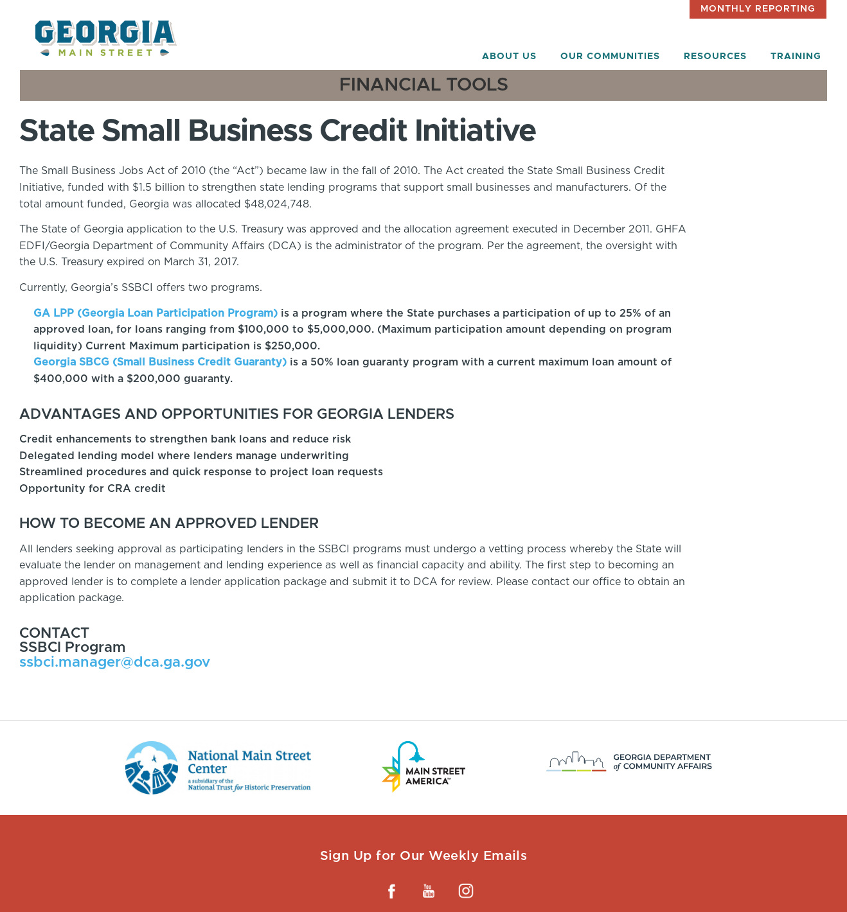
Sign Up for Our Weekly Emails (424, 855)
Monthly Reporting (758, 8)
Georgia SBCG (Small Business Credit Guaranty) (160, 362)
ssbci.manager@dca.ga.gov (114, 662)
